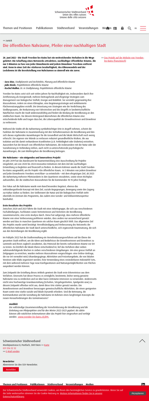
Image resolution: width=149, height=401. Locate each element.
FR (136, 28)
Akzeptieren (138, 393)
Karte (46, 345)
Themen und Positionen (17, 28)
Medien (106, 28)
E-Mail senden (13, 351)
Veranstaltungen (88, 28)
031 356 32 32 (9, 348)
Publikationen (44, 28)
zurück (9, 40)
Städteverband (66, 28)
